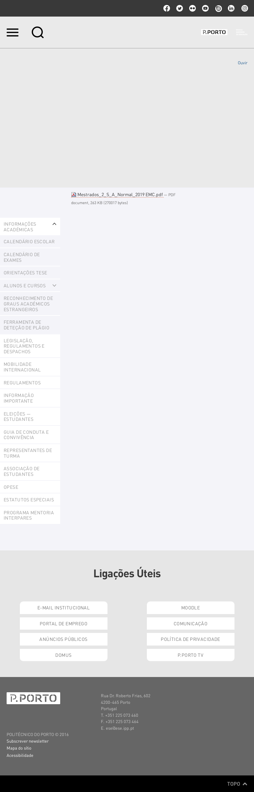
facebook (166, 8)
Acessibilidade (20, 755)
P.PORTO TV (190, 655)
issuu (218, 8)
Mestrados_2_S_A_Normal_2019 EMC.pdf (117, 194)
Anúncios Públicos (63, 639)
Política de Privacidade (190, 639)
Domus (63, 655)
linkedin (231, 8)
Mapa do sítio (19, 748)
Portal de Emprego (63, 623)
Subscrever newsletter (28, 741)
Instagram (244, 8)
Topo (237, 783)
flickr (192, 8)
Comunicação (191, 623)
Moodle (190, 607)
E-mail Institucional (63, 607)
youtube (205, 8)
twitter (179, 8)
